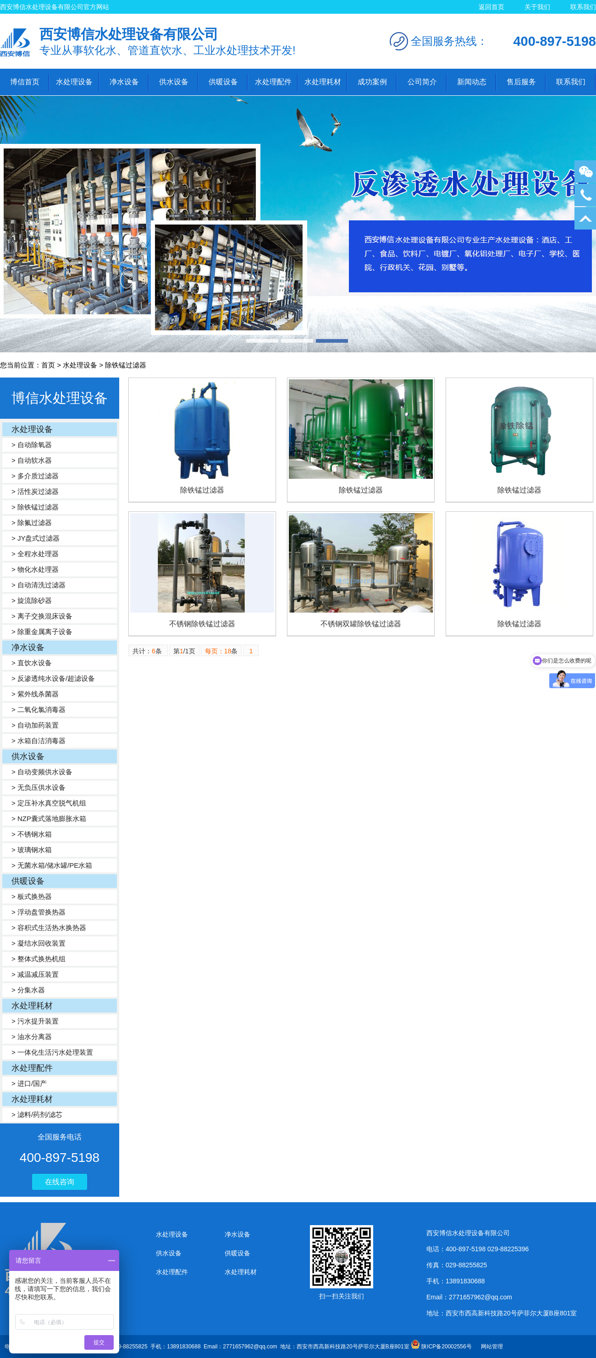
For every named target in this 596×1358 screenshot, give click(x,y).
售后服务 (521, 82)
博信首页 (24, 82)
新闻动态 (471, 82)
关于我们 (537, 7)
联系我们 (583, 7)
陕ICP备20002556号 (446, 1346)
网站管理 (492, 1346)
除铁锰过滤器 (202, 490)
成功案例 (372, 82)
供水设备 (173, 82)
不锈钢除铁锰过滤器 (202, 624)
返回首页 (491, 7)
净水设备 (124, 82)
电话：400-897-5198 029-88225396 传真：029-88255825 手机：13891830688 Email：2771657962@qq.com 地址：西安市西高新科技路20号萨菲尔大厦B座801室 (213, 1346)
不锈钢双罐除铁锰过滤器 (360, 624)
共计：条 (148, 651)
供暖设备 (223, 82)
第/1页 (184, 651)
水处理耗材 (322, 82)
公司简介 (422, 82)
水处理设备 (74, 82)
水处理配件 (273, 82)
